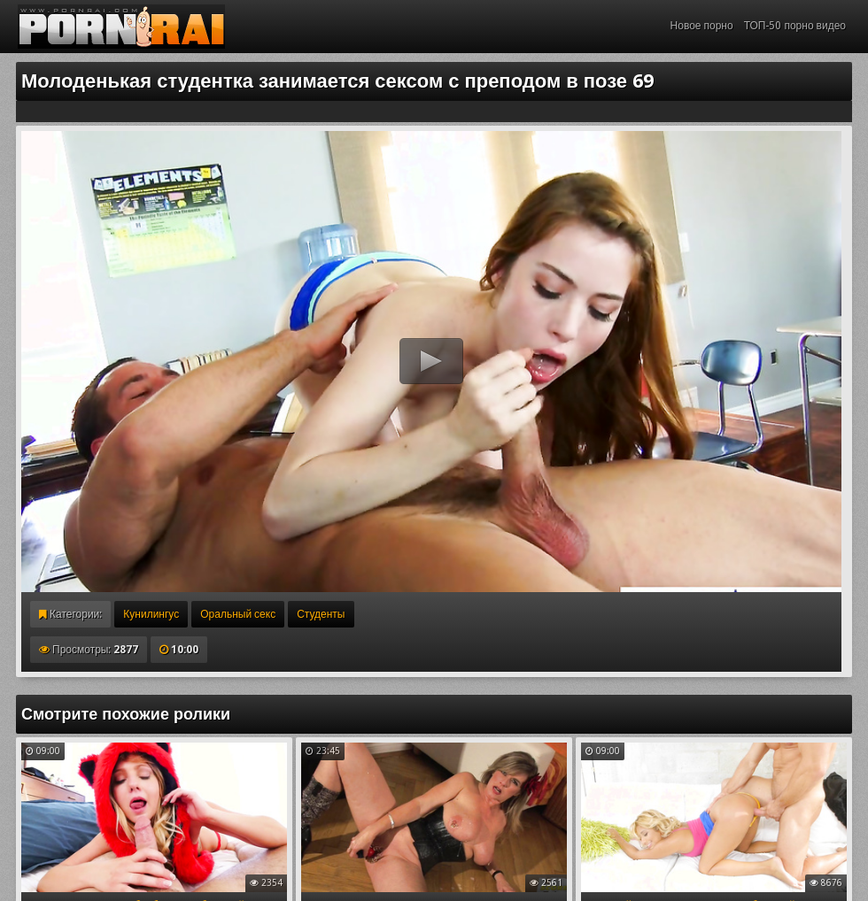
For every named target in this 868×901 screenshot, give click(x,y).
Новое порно (701, 25)
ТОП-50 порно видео (795, 25)
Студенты (321, 614)
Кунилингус (151, 614)
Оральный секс (237, 614)
